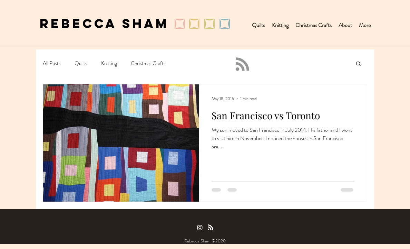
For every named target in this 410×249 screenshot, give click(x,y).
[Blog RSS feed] (242, 64)
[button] (358, 64)
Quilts (81, 63)
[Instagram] (199, 227)
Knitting (109, 63)
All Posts (52, 63)
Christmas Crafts (148, 63)
